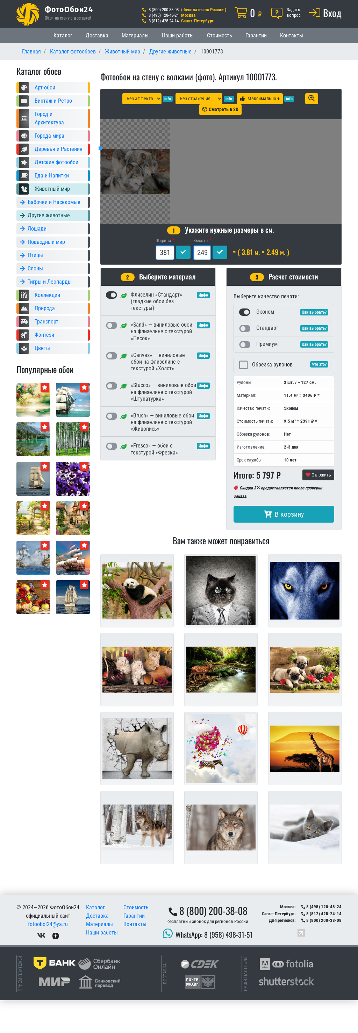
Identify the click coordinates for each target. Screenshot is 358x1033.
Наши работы (178, 35)
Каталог (62, 35)
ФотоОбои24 (69, 9)
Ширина (163, 273)
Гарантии (256, 35)
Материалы (135, 35)
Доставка (97, 35)
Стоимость (219, 35)
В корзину (284, 547)
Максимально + (260, 98)
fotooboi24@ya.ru (48, 957)
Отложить (318, 507)
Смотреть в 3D (220, 109)
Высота (200, 273)
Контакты (291, 35)
